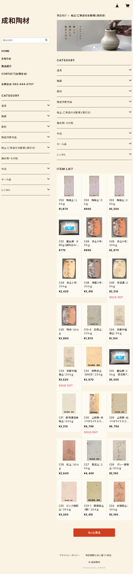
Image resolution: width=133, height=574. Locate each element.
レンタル (61, 154)
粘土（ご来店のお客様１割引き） (74, 112)
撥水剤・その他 (65, 122)
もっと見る (94, 532)
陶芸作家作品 (64, 101)
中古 (59, 133)
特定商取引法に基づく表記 (99, 555)
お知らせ (6, 58)
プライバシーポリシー (70, 555)
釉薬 (59, 80)
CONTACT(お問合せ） (14, 73)
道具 (59, 70)
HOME (5, 51)
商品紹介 (62, 15)
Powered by (94, 567)
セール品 (62, 144)
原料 (59, 91)
